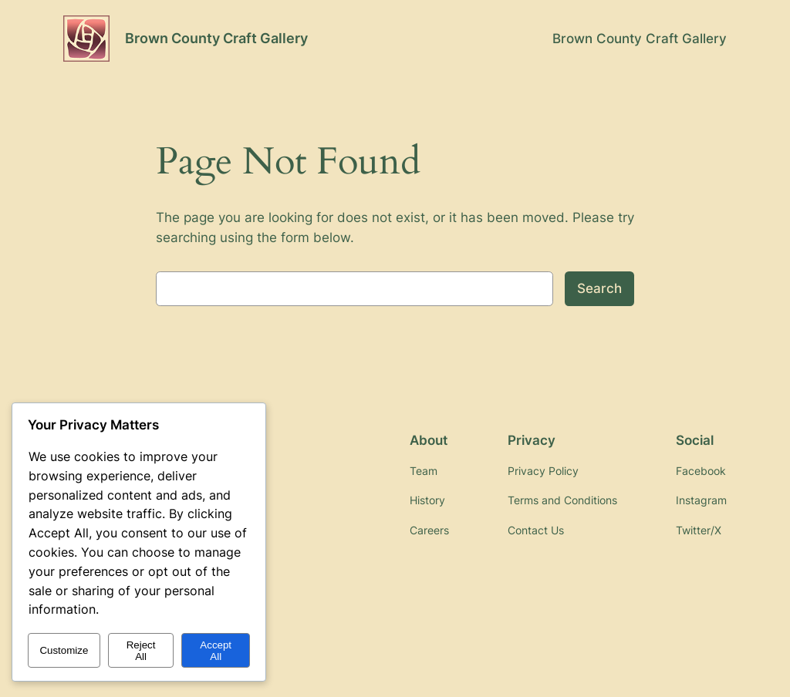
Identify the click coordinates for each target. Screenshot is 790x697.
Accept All (215, 650)
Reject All (141, 650)
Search (599, 288)
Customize (63, 650)
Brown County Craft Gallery (216, 38)
